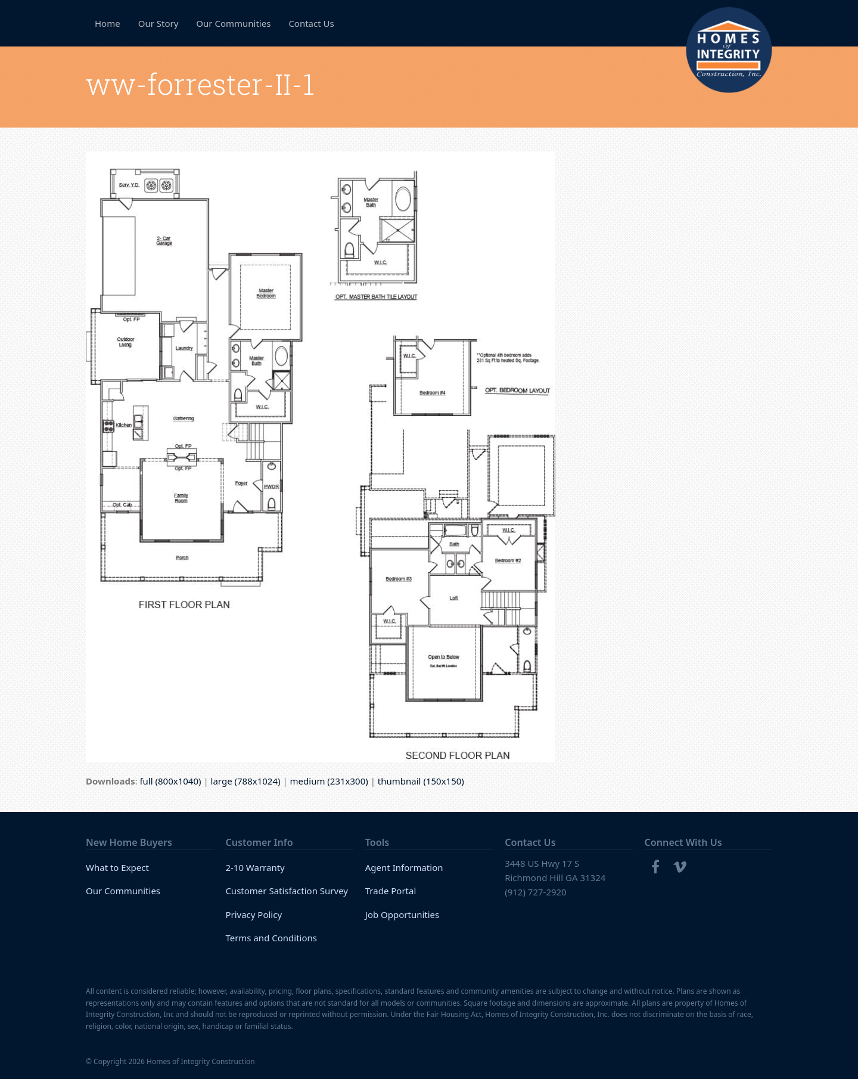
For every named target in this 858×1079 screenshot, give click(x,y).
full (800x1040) (170, 781)
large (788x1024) (246, 781)
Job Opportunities (402, 914)
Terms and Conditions (271, 938)
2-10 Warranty (254, 867)
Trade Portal (390, 891)
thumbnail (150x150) (421, 781)
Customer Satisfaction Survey (286, 891)
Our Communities (123, 891)
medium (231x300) (329, 781)
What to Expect (117, 867)
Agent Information (404, 867)
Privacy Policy (253, 914)
